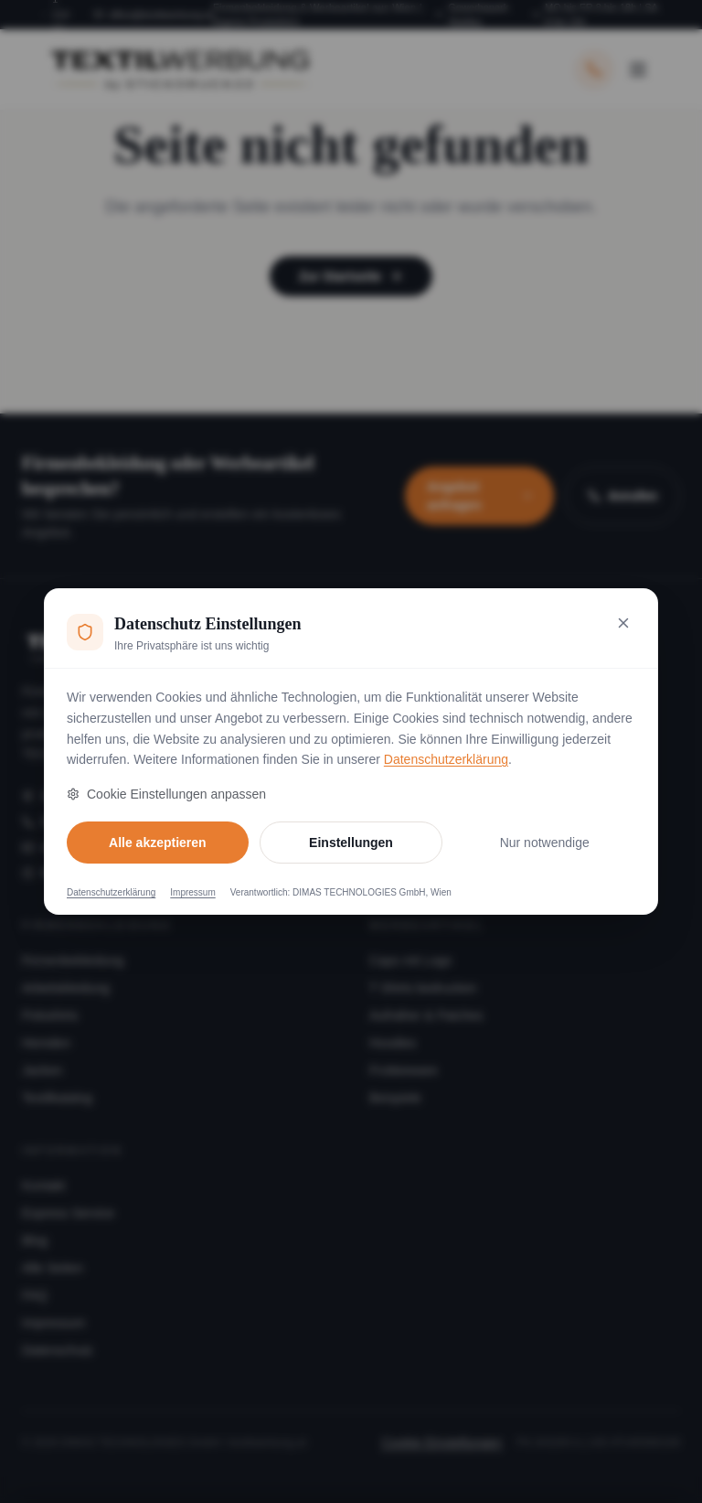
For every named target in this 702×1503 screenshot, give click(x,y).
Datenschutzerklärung (446, 759)
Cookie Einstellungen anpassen (166, 794)
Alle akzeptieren (158, 842)
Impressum (192, 892)
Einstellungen (351, 842)
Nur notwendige (545, 842)
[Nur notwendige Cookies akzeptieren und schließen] (623, 623)
